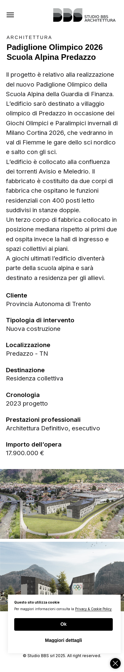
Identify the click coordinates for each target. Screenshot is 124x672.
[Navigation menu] (10, 15)
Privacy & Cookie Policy (93, 609)
